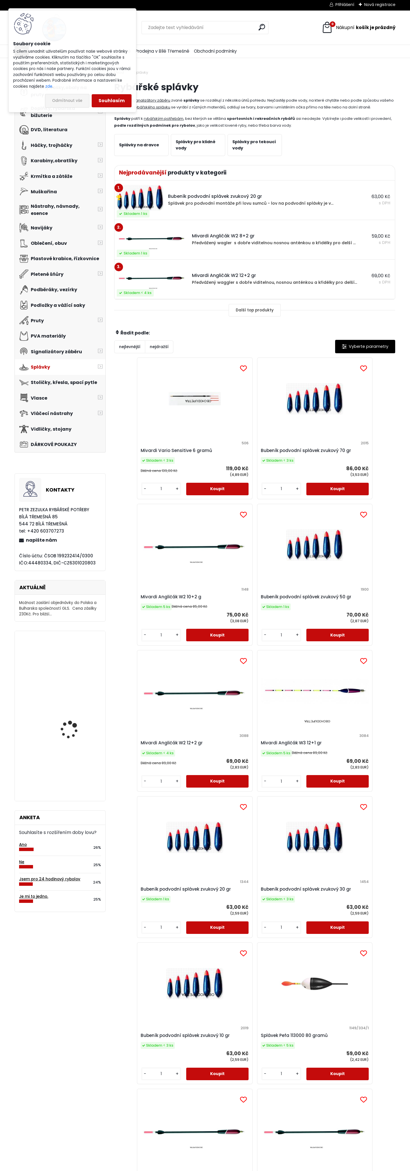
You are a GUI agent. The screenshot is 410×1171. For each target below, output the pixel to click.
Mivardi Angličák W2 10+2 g (289, 453)
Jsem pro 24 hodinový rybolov (49, 879)
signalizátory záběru (151, 100)
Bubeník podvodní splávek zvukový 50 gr (355, 453)
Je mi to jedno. (33, 896)
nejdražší (159, 347)
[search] (262, 27)
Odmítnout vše (67, 100)
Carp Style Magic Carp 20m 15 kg (75, 708)
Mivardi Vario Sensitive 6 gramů (147, 453)
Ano (23, 844)
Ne (21, 862)
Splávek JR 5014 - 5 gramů (282, 930)
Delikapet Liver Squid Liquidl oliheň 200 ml (72, 660)
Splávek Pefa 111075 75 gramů (215, 930)
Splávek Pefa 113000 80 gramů (216, 771)
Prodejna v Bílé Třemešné (162, 51)
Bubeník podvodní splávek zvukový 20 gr (285, 612)
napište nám (41, 540)
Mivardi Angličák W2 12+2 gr (148, 612)
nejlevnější (129, 347)
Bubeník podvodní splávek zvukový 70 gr (215, 453)
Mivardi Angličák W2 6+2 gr (288, 771)
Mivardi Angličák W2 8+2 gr (358, 771)
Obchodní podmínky (215, 51)
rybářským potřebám (163, 118)
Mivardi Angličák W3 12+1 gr (218, 612)
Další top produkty (255, 310)
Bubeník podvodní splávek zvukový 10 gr (144, 771)
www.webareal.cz (228, 1165)
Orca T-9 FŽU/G (68, 761)
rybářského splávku (152, 107)
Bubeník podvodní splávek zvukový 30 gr (355, 612)
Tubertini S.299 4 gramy (357, 930)
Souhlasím (112, 100)
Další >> (264, 1005)
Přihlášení (344, 4)
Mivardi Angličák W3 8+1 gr (147, 930)
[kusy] (130, 501)
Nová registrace (379, 4)
